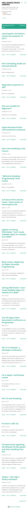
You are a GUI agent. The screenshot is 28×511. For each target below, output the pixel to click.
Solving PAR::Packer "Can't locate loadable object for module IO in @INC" (13, 290)
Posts (5, 13)
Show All (22, 25)
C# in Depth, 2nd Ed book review (13, 376)
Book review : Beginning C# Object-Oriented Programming (13, 264)
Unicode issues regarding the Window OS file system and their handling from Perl (14, 448)
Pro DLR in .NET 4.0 (10, 423)
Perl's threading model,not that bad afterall (14, 64)
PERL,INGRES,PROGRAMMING (11, 3)
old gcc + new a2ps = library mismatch (11, 478)
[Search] (22, 3)
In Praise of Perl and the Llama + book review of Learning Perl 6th (12, 202)
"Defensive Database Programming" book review (11, 178)
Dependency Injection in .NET (13, 86)
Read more (23, 54)
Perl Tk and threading (11, 398)
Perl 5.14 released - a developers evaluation (12, 348)
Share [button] (3, 54)
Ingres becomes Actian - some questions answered (13, 128)
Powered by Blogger (14, 506)
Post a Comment (11, 54)
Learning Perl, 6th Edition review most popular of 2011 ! (13, 36)
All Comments (7, 14)
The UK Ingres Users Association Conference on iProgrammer (14, 320)
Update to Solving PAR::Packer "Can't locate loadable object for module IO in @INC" (14, 233)
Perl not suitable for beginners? (11, 107)
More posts (22, 501)
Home (4, 18)
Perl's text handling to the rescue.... (13, 149)
